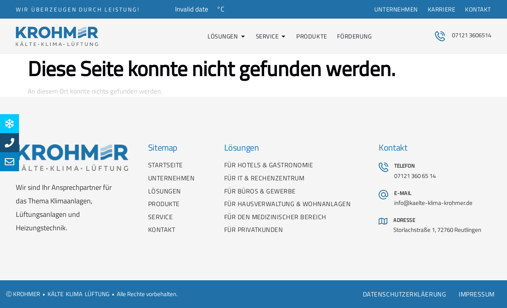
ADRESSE (404, 220)
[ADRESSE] (383, 221)
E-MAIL (402, 193)
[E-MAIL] (383, 194)
